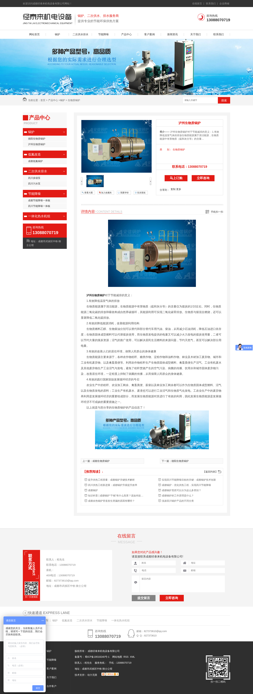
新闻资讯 (172, 34)
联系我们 (218, 34)
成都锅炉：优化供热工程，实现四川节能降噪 (186, 485)
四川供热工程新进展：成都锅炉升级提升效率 (112, 485)
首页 (42, 100)
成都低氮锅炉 (35, 161)
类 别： (166, 149)
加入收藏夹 (106, 192)
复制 (173, 189)
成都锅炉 (93, 490)
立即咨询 (203, 178)
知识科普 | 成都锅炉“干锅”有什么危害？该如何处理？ (116, 495)
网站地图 (117, 656)
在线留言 (126, 536)
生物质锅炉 (74, 100)
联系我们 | (212, 3)
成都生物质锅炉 (101, 461)
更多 (178, 189)
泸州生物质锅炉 (36, 144)
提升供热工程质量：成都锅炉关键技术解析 (111, 479)
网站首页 (34, 34)
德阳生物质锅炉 (36, 138)
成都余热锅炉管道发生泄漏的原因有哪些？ (111, 500)
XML (132, 656)
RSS (126, 656)
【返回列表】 (210, 471)
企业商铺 (224, 3)
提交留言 (143, 598)
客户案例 (149, 34)
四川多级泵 (34, 178)
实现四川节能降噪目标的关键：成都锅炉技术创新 (189, 479)
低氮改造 (34, 154)
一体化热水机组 (39, 216)
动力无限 (92, 674)
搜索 (224, 100)
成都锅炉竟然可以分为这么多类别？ (181, 490)
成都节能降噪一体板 (39, 200)
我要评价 (124, 192)
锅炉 (57, 34)
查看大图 (88, 192)
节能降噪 (103, 34)
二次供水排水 (80, 34)
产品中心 (126, 34)
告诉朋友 (141, 192)
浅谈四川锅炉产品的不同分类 (178, 500)
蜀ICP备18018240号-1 (97, 656)
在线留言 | (198, 3)
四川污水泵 (34, 183)
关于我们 (195, 34)
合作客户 (51, 686)
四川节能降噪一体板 (39, 206)
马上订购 (176, 178)
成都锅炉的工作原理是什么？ (178, 495)
